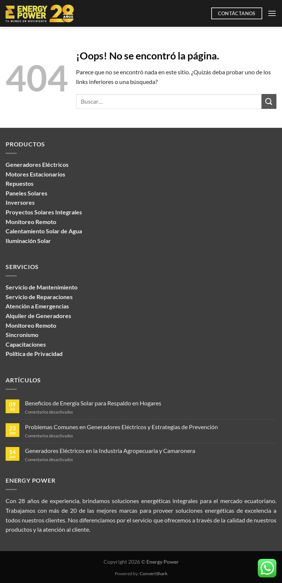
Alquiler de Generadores (38, 315)
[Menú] (271, 13)
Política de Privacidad (34, 353)
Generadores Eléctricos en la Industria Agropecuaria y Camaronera (110, 450)
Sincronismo (22, 334)
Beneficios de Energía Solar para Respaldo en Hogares (93, 403)
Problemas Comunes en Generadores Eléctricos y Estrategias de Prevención (121, 426)
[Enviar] (269, 101)
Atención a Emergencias (37, 306)
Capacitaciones (26, 344)
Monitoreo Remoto (31, 325)
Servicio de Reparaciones (39, 296)
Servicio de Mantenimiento (41, 287)
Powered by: (141, 573)
